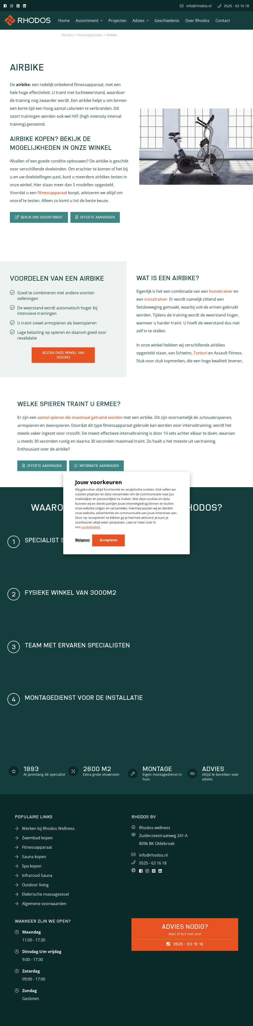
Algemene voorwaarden (44, 903)
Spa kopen (32, 866)
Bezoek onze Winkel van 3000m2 (63, 355)
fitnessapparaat (52, 192)
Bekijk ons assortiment (39, 217)
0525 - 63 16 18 (233, 5)
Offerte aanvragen (95, 217)
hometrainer (221, 291)
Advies (138, 20)
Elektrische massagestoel (45, 894)
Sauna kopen (34, 856)
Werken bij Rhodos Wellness (48, 828)
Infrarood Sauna (37, 875)
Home (64, 20)
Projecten (117, 20)
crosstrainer (155, 299)
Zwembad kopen (37, 838)
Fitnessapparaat (37, 847)
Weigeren (82, 540)
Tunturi (200, 353)
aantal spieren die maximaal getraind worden (80, 417)
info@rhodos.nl (196, 5)
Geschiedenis (166, 20)
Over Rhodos (197, 20)
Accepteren (108, 540)
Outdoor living (35, 885)
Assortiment (87, 20)
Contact (222, 20)
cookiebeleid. (91, 527)
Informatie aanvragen (96, 466)
